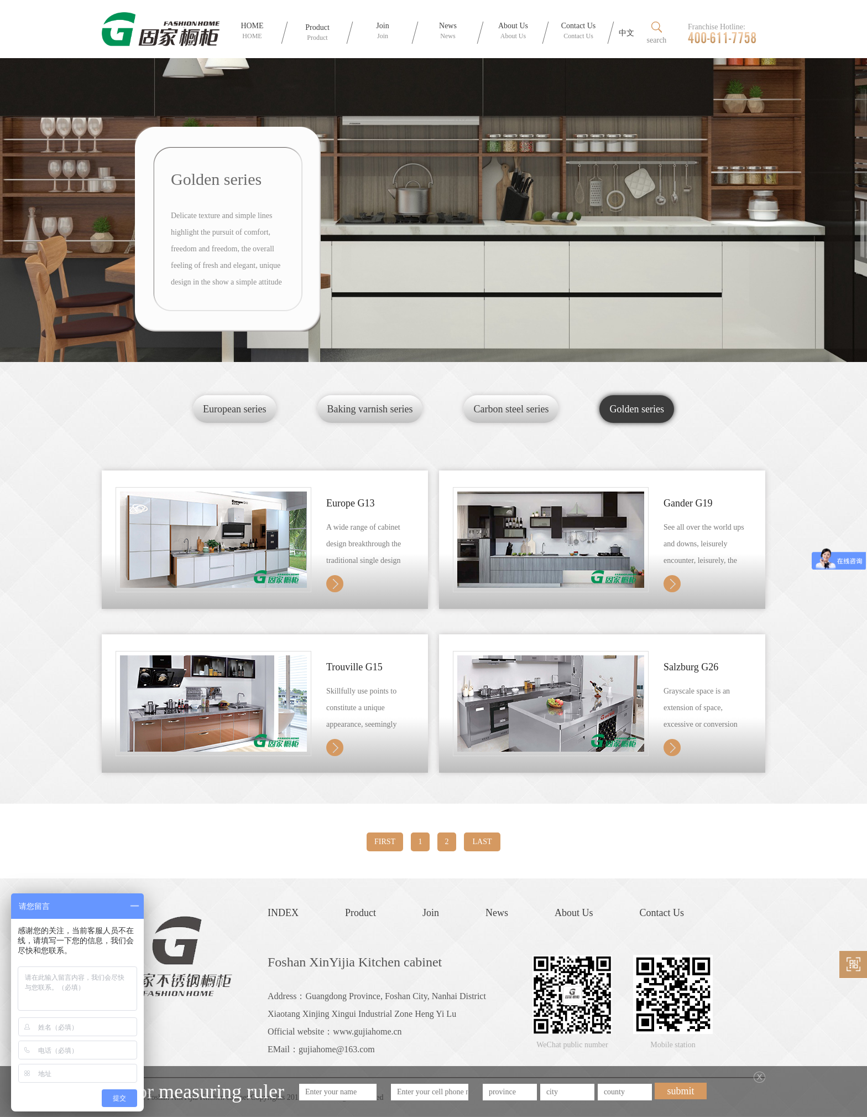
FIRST (384, 841)
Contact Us (662, 912)
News (496, 912)
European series (234, 409)
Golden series (636, 409)
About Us (574, 912)
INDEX (283, 912)
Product (360, 912)
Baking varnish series (370, 409)
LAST (482, 841)
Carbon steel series (511, 409)
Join (430, 912)
